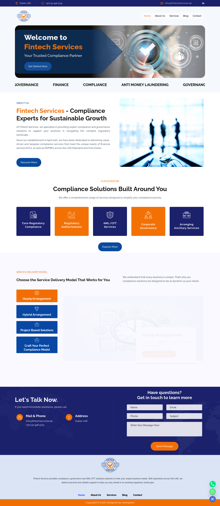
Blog (185, 16)
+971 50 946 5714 (54, 3)
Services (174, 16)
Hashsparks (128, 502)
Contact (197, 16)
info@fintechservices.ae (178, 3)
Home (147, 16)
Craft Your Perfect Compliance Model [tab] (37, 344)
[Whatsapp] (212, 491)
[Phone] (212, 484)
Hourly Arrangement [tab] (37, 295)
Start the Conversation (159, 347)
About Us (160, 16)
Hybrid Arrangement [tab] (37, 311)
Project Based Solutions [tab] (36, 327)
